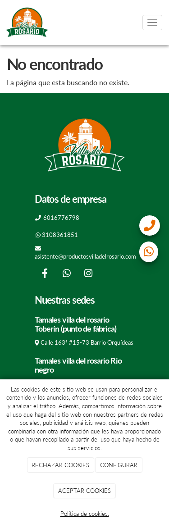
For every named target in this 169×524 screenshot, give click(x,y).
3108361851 (60, 234)
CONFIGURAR (118, 465)
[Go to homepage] (27, 22)
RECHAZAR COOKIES (60, 465)
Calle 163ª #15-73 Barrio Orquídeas (87, 342)
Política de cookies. (84, 513)
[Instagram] (88, 274)
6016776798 (61, 217)
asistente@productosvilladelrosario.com (85, 256)
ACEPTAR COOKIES (84, 490)
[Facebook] (44, 274)
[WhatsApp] (66, 274)
